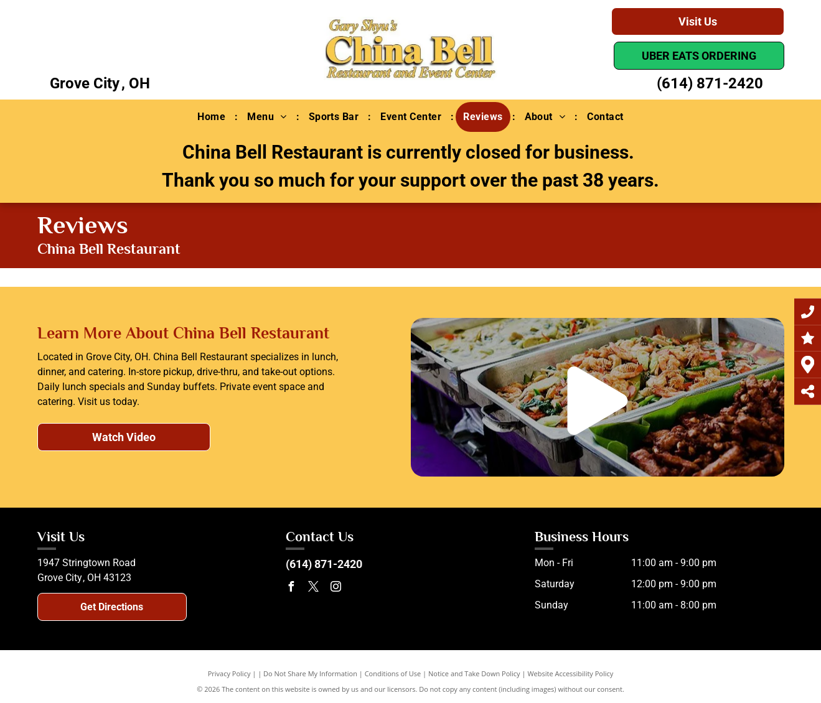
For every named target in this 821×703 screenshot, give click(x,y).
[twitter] (313, 588)
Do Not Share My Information (310, 673)
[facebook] (291, 588)
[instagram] (335, 588)
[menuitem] (213, 117)
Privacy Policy (229, 673)
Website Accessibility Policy (570, 673)
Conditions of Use (393, 673)
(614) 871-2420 (710, 83)
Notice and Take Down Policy (474, 673)
